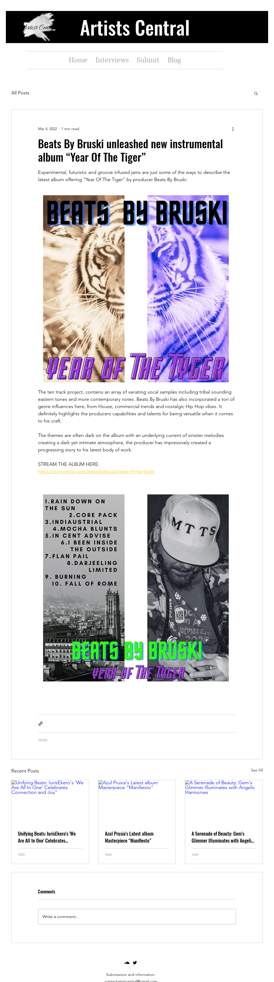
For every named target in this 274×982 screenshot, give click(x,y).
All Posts (20, 93)
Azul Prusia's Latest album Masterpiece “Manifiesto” (129, 837)
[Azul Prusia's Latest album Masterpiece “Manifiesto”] (137, 802)
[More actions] (233, 128)
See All (257, 770)
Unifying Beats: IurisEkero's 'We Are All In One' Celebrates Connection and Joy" (47, 837)
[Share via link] (40, 723)
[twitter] (135, 962)
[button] (255, 93)
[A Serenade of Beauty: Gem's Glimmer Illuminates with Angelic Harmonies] (223, 802)
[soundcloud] (127, 962)
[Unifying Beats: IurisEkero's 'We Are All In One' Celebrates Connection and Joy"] (50, 802)
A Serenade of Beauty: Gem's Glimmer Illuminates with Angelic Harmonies (222, 837)
